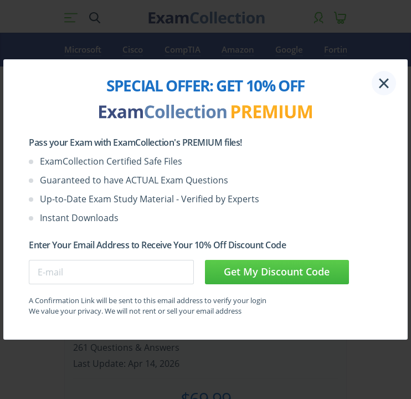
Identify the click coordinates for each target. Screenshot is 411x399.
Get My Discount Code (277, 271)
